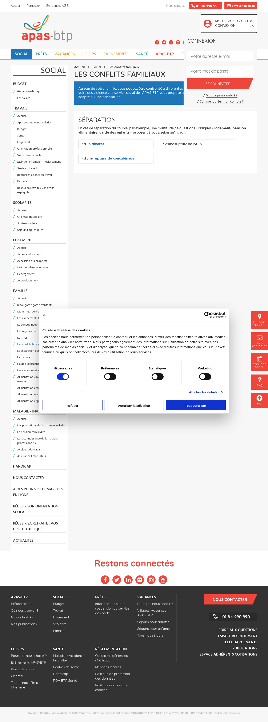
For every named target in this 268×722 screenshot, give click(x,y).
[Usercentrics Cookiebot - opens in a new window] (207, 315)
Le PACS (22, 338)
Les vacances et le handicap (34, 370)
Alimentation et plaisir (31, 401)
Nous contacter (28, 478)
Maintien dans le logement (34, 267)
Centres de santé (66, 667)
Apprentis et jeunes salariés (34, 122)
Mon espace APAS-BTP (234, 24)
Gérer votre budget (29, 91)
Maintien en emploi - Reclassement (39, 162)
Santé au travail (27, 168)
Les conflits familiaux (30, 344)
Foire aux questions (238, 630)
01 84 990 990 (236, 616)
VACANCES (64, 54)
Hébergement (26, 274)
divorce (98, 144)
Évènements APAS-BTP (28, 662)
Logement (23, 142)
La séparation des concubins (35, 351)
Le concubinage (27, 325)
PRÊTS (41, 54)
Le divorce (23, 357)
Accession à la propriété (32, 261)
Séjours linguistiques (30, 230)
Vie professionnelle (29, 155)
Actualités (23, 541)
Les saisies (23, 98)
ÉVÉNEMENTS (116, 54)
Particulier (33, 6)
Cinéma (17, 676)
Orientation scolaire (29, 217)
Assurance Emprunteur (31, 456)
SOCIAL (21, 54)
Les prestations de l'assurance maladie (41, 425)
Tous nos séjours (150, 635)
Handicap (22, 467)
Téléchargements (240, 642)
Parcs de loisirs (22, 669)
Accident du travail (29, 450)
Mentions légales (108, 667)
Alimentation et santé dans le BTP (38, 394)
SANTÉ (142, 54)
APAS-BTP (165, 54)
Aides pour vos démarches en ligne (38, 492)
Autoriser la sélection (134, 405)
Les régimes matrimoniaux (33, 331)
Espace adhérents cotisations (228, 655)
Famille (20, 291)
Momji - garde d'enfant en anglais (38, 312)
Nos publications (24, 624)
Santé (20, 136)
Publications (244, 648)
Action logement (27, 281)
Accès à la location (29, 254)
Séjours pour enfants (153, 628)
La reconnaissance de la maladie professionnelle (37, 441)
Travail (20, 109)
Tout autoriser (195, 405)
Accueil (15, 6)
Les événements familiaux (33, 318)
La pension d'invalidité (31, 432)
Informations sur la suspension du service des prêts (112, 608)
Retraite (22, 181)
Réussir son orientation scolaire (35, 509)
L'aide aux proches (29, 364)
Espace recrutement (237, 636)
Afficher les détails (203, 392)
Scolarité (22, 203)
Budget (20, 84)
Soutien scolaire (27, 223)
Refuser (72, 405)
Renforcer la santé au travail (34, 175)
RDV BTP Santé (65, 680)
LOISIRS (89, 54)
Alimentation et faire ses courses (37, 388)
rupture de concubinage (114, 158)
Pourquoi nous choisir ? (155, 604)
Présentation (21, 604)
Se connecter (227, 83)
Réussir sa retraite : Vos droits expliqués (35, 190)
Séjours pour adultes (153, 622)
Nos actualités (22, 617)
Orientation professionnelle (34, 149)
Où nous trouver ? (24, 610)
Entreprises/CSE (57, 6)
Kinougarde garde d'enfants (34, 305)
